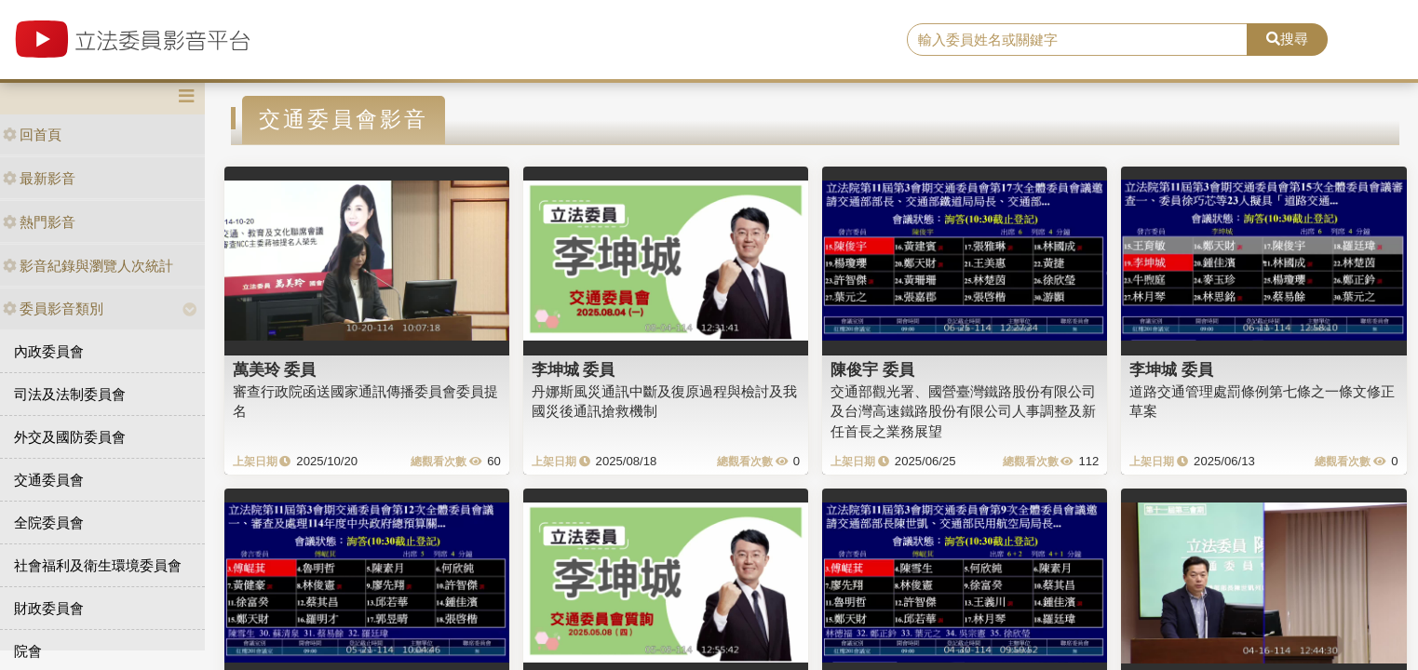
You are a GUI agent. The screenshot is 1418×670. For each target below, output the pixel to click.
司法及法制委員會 (70, 394)
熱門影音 (39, 222)
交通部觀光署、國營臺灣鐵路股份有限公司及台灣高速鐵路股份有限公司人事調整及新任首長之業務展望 (963, 411)
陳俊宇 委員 (872, 369)
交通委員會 (49, 480)
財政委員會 (49, 608)
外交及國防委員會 (70, 437)
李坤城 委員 (573, 369)
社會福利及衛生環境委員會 (98, 565)
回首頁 (32, 134)
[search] (1077, 40)
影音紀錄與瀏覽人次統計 (88, 266)
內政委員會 (49, 351)
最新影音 (39, 178)
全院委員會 (49, 522)
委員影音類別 (53, 308)
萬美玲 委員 (275, 369)
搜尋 (1287, 39)
